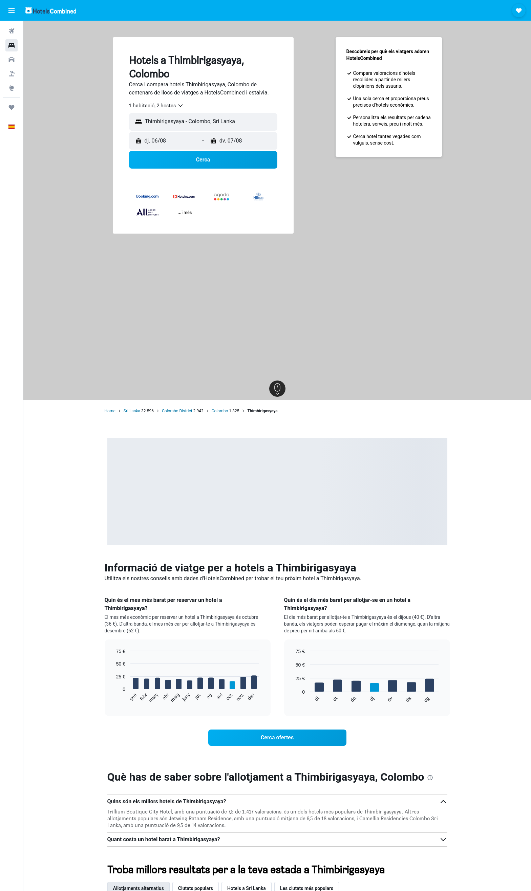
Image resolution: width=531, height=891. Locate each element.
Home (110, 411)
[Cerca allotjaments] (11, 45)
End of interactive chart (292, 697)
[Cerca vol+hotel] (11, 74)
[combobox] (156, 105)
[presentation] (430, 778)
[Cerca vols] (11, 31)
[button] (11, 10)
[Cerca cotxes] (11, 59)
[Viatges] (11, 107)
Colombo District (177, 411)
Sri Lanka (132, 411)
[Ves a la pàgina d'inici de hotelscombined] (50, 10)
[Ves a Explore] (11, 88)
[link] (277, 738)
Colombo (220, 411)
